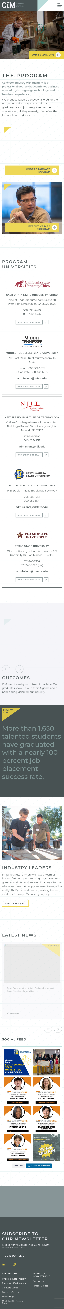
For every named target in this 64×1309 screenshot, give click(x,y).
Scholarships (8, 1296)
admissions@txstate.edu (32, 571)
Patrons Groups (40, 1286)
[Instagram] (14, 1264)
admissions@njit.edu (32, 446)
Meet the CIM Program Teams (13, 1302)
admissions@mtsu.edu (32, 378)
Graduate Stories (10, 1288)
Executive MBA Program (14, 1283)
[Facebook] (9, 1264)
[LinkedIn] (46, 322)
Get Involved (15, 903)
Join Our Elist (15, 1256)
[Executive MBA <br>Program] (32, 210)
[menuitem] (16, 1288)
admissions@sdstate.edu (32, 507)
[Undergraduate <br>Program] (32, 153)
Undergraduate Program (14, 1279)
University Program (29, 322)
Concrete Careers (10, 1292)
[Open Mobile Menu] (59, 5)
